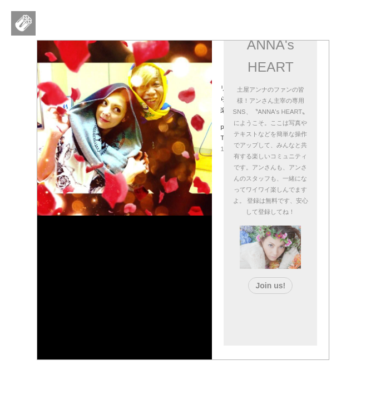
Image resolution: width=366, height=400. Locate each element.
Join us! (270, 285)
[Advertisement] (297, 317)
